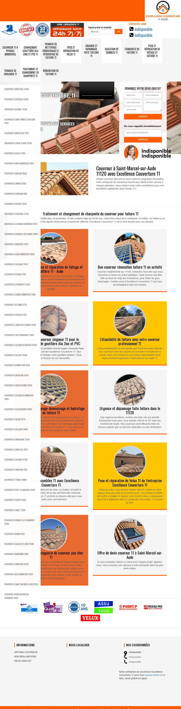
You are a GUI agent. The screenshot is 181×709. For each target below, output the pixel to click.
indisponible (143, 29)
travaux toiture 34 (154, 675)
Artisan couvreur (25, 652)
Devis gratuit (22, 661)
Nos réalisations (25, 656)
